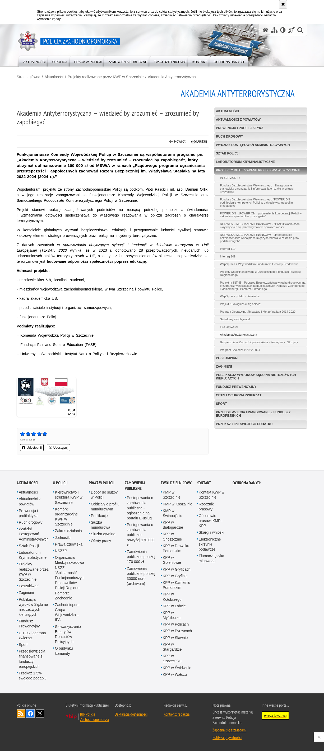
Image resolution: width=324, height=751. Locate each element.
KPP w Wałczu (175, 674)
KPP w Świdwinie (177, 668)
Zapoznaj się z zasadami (229, 730)
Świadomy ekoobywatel (235, 319)
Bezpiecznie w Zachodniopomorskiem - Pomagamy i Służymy (259, 342)
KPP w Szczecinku (172, 658)
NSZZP (61, 551)
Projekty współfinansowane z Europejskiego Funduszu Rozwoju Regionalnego (260, 273)
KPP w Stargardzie (172, 646)
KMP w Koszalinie (177, 504)
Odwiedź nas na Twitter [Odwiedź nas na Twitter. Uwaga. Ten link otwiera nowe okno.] (40, 713)
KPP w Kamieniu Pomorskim (176, 585)
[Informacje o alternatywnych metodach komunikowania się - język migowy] (291, 30)
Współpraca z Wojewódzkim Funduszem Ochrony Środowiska (259, 264)
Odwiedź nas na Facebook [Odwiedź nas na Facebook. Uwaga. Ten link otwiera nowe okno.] (30, 713)
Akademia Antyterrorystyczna (172, 77)
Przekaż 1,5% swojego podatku (244, 424)
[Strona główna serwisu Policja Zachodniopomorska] (266, 30)
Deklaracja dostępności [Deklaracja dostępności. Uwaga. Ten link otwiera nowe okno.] (131, 714)
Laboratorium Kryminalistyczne (245, 162)
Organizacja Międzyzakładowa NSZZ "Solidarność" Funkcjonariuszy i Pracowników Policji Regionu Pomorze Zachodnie (69, 577)
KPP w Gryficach (177, 569)
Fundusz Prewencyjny (236, 387)
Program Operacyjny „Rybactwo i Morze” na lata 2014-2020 (257, 311)
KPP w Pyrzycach (177, 631)
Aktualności (53, 77)
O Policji (60, 483)
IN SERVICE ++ (230, 177)
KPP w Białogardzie (173, 524)
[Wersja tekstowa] (283, 30)
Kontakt (204, 483)
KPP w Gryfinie (175, 576)
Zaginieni (224, 366)
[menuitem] (34, 61)
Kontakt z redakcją (176, 714)
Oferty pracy (101, 541)
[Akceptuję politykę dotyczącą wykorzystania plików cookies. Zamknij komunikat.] (283, 4)
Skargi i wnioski (211, 532)
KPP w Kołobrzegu (172, 596)
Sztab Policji (227, 153)
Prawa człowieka (68, 544)
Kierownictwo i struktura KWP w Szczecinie (68, 497)
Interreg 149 (227, 256)
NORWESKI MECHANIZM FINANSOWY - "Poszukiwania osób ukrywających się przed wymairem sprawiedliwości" (260, 225)
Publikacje (99, 516)
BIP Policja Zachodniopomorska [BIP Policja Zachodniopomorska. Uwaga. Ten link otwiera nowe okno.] (94, 716)
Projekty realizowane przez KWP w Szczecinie (106, 77)
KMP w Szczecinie (171, 494)
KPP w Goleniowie (172, 560)
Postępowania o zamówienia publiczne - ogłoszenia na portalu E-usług (140, 508)
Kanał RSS (21, 713)
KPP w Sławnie (175, 638)
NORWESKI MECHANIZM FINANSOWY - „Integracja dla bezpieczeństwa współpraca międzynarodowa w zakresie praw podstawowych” (259, 238)
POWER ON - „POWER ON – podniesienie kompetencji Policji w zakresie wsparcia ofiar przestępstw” (261, 215)
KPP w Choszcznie (172, 536)
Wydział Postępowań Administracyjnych (253, 145)
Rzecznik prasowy (206, 506)
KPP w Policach (176, 624)
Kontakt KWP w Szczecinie (211, 494)
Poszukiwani (227, 358)
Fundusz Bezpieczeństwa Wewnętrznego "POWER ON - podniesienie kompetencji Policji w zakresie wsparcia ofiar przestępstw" (256, 202)
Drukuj (199, 141)
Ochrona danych (247, 483)
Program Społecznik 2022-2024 (240, 349)
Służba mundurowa (100, 524)
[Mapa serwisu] (274, 30)
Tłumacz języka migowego (211, 558)
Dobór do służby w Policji (104, 494)
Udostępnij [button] (32, 447)
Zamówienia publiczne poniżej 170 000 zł (141, 557)
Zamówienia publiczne (135, 485)
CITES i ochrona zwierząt (238, 395)
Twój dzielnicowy (176, 483)
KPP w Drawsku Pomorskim (176, 548)
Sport (221, 404)
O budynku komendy (64, 650)
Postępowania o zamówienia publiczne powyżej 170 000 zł (141, 535)
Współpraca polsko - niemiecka (240, 296)
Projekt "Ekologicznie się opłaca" (241, 304)
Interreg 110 (227, 248)
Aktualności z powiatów (238, 119)
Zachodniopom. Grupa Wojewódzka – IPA (68, 612)
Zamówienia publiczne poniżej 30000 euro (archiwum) (141, 576)
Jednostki (63, 538)
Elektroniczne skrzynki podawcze (210, 544)
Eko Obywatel (229, 326)
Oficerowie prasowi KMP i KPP (210, 521)
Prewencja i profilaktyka (239, 128)
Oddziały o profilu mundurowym (105, 506)
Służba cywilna (103, 534)
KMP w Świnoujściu (172, 513)
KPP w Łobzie (174, 606)
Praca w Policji (101, 483)
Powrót (177, 141)
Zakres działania (68, 531)
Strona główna (28, 77)
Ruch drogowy (229, 136)
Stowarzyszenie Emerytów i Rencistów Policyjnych (68, 634)
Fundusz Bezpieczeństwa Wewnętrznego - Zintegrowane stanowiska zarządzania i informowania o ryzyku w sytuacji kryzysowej (257, 188)
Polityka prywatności (227, 737)
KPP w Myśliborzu (171, 615)
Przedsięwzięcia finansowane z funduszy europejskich (253, 413)
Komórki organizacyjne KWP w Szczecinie (66, 517)
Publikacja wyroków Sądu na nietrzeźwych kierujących (256, 376)
